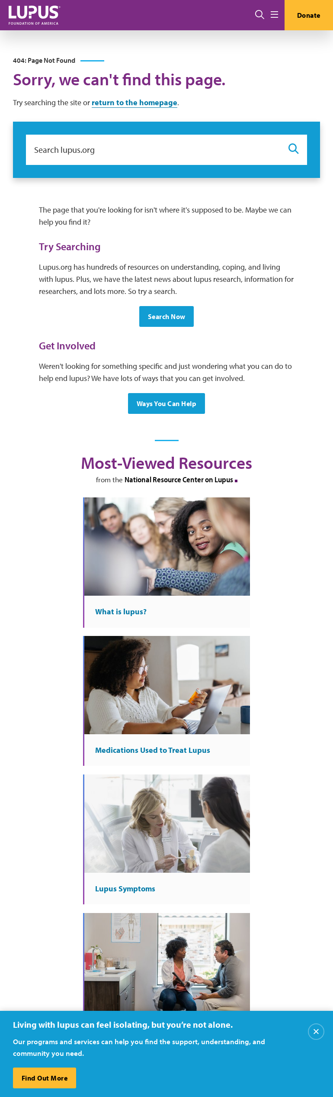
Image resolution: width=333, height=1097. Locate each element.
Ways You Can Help (167, 404)
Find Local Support (272, 926)
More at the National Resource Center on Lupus (166, 780)
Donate (308, 15)
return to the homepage (134, 103)
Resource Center (181, 926)
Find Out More (45, 1078)
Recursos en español (275, 943)
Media (166, 943)
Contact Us (173, 908)
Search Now (167, 317)
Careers (256, 890)
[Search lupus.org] (152, 150)
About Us (170, 890)
